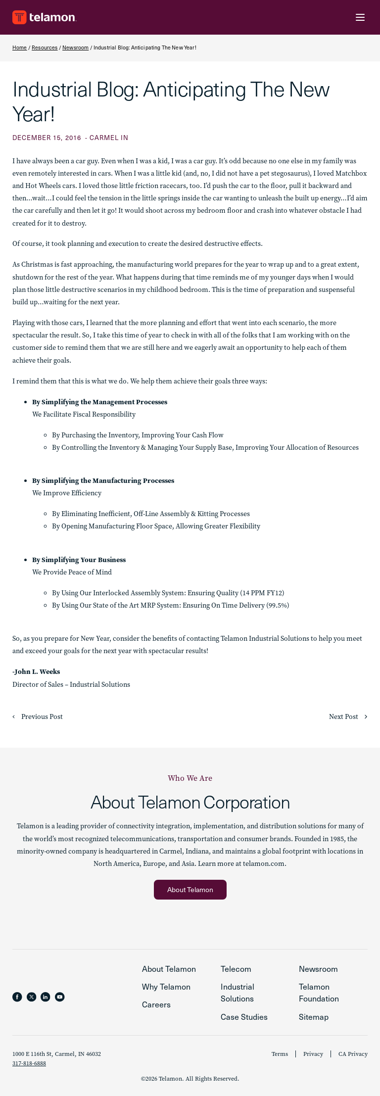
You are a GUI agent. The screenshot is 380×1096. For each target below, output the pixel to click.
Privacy (313, 1054)
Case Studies (244, 1016)
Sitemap (314, 1016)
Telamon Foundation (319, 992)
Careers (156, 1004)
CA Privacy (353, 1054)
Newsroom (75, 47)
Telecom (236, 968)
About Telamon (169, 968)
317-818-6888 (29, 1063)
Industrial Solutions (237, 992)
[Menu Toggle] (360, 17)
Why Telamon (166, 986)
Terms (280, 1054)
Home (19, 47)
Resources (44, 47)
